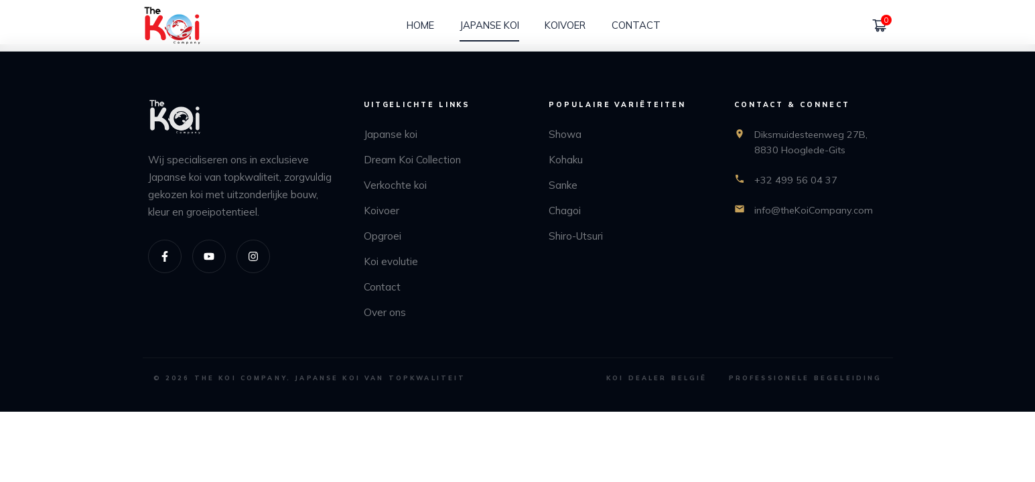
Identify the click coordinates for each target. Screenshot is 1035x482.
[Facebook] (165, 256)
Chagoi (565, 210)
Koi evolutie (391, 261)
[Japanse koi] (489, 25)
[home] (172, 25)
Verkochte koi (395, 185)
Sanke (563, 185)
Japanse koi (390, 134)
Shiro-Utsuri (576, 236)
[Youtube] (209, 256)
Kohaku (566, 159)
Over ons (385, 312)
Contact (382, 286)
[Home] (420, 25)
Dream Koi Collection (412, 159)
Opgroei (382, 236)
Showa (565, 134)
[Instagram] (253, 256)
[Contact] (636, 25)
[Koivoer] (565, 25)
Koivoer (381, 210)
